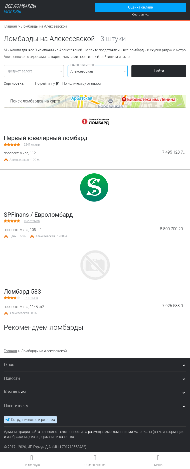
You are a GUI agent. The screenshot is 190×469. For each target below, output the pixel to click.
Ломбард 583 (22, 292)
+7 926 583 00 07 (173, 306)
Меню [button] (158, 465)
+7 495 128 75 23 (173, 152)
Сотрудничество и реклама (33, 420)
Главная (10, 26)
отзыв (32, 144)
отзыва (32, 221)
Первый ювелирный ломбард (45, 138)
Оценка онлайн (140, 7)
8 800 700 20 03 (173, 229)
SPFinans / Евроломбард (38, 215)
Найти (159, 71)
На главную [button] (32, 465)
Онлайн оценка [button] (95, 465)
